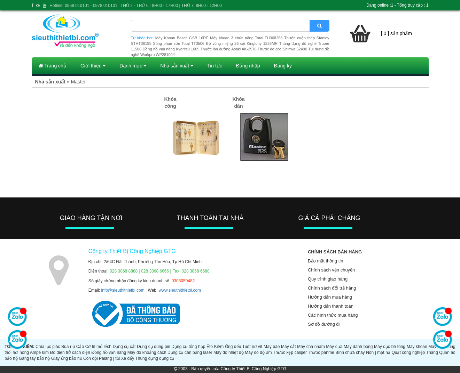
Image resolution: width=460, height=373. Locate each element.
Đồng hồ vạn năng (108, 352)
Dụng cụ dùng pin (153, 346)
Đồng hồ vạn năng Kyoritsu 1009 (170, 49)
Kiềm (219, 346)
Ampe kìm (39, 352)
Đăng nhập (248, 65)
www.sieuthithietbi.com (180, 290)
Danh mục (132, 65)
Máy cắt (288, 346)
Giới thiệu (93, 65)
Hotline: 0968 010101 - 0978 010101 (83, 5)
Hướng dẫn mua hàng (330, 297)
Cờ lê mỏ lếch (98, 346)
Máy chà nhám (311, 346)
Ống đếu (233, 346)
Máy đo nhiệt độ (228, 352)
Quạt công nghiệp (408, 352)
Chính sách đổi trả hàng (332, 288)
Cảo (80, 346)
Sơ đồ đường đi (324, 324)
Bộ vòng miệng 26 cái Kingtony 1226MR (242, 43)
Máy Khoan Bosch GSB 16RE (182, 38)
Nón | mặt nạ (378, 352)
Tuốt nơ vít (252, 346)
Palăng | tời (109, 358)
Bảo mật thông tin (325, 260)
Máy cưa (334, 346)
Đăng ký (283, 65)
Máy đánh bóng (358, 346)
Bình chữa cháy (350, 352)
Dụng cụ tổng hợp (188, 346)
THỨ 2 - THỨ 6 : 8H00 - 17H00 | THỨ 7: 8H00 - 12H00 (171, 5)
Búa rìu (68, 346)
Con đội (90, 358)
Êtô (209, 346)
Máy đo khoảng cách (146, 352)
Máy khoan (417, 346)
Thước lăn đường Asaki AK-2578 (229, 49)
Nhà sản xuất (176, 65)
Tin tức (214, 65)
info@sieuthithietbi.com (123, 290)
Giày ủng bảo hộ (66, 358)
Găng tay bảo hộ (34, 358)
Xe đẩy (127, 358)
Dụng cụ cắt (124, 346)
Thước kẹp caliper (290, 352)
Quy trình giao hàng (328, 279)
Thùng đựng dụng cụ (154, 358)
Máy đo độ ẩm (258, 352)
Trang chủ (53, 65)
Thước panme (321, 352)
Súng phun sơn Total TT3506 (178, 43)
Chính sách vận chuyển (331, 270)
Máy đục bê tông (389, 346)
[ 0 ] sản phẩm (396, 33)
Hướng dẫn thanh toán (330, 306)
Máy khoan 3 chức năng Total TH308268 (246, 38)
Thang (432, 352)
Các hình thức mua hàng (333, 315)
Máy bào (272, 346)
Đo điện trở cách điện (70, 352)
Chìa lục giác (48, 346)
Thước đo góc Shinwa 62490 (282, 49)
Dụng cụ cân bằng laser (189, 352)
